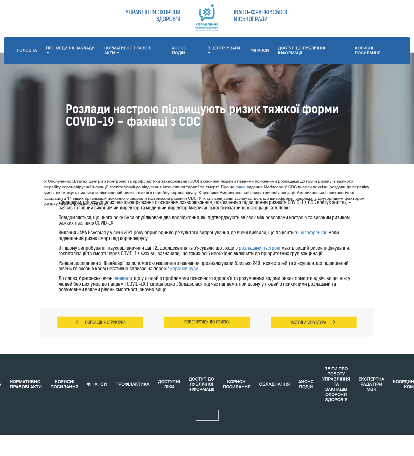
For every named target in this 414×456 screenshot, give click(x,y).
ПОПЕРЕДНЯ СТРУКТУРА (100, 322)
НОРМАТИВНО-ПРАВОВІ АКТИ (26, 384)
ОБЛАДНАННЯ (274, 384)
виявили (123, 278)
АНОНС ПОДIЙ (179, 50)
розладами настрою (259, 248)
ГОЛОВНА (27, 50)
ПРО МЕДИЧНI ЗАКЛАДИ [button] (70, 49)
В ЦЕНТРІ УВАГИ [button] (223, 49)
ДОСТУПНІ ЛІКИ (169, 384)
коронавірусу (184, 268)
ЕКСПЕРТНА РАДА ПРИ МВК (371, 384)
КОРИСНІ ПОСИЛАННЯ (64, 384)
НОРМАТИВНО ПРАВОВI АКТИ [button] (127, 50)
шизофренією (312, 232)
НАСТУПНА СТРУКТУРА (312, 322)
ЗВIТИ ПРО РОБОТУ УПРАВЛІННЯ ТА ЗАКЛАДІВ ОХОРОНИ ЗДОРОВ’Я (336, 384)
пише (240, 187)
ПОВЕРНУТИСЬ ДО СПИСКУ (206, 322)
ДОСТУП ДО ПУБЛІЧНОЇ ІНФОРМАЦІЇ (301, 50)
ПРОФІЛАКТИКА (132, 384)
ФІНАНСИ (260, 50)
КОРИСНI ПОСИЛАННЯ (368, 50)
